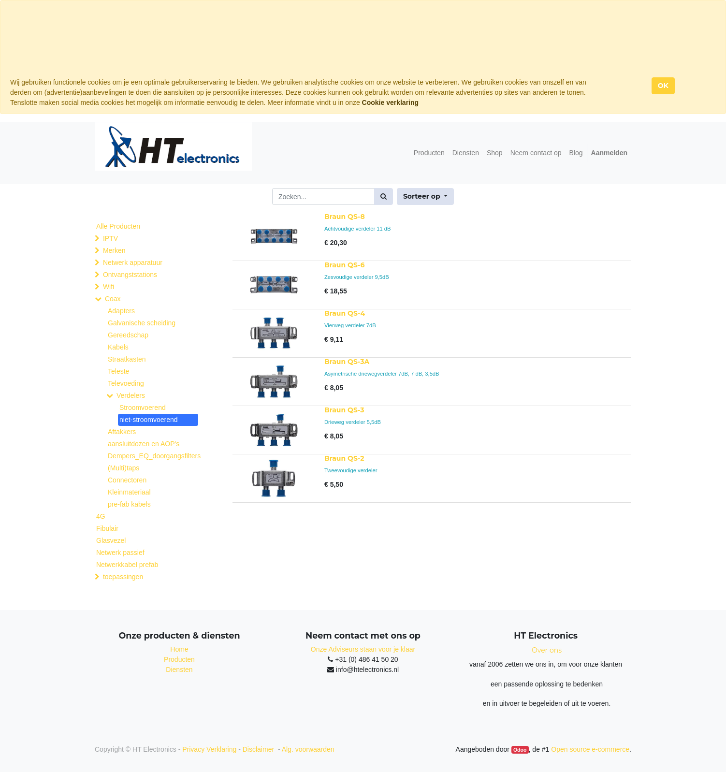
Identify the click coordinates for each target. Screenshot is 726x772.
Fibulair (107, 528)
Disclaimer (259, 749)
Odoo (519, 750)
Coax (113, 299)
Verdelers (130, 395)
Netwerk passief (120, 552)
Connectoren (127, 480)
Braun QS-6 (344, 265)
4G (100, 516)
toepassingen (123, 577)
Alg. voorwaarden (308, 749)
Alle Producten (118, 226)
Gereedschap (128, 335)
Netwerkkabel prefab (127, 564)
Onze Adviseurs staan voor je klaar (363, 649)
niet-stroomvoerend (148, 419)
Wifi (108, 287)
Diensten (179, 669)
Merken (114, 250)
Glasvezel (111, 540)
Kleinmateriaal (129, 492)
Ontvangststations (130, 274)
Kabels (118, 347)
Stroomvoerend (142, 407)
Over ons (547, 650)
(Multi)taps (123, 468)
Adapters (121, 311)
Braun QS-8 (344, 216)
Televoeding (126, 383)
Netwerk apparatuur (132, 262)
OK (663, 85)
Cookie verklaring (390, 102)
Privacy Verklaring (209, 749)
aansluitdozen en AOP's (143, 444)
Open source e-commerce (590, 749)
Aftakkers (122, 432)
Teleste (118, 371)
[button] (425, 196)
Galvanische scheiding (141, 323)
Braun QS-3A (346, 361)
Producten (179, 659)
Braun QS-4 (344, 313)
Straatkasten (127, 359)
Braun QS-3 (344, 410)
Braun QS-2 (344, 458)
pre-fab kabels (129, 504)
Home (179, 649)
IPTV (110, 238)
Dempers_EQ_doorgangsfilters (152, 456)
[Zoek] (383, 196)
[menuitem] (429, 153)
